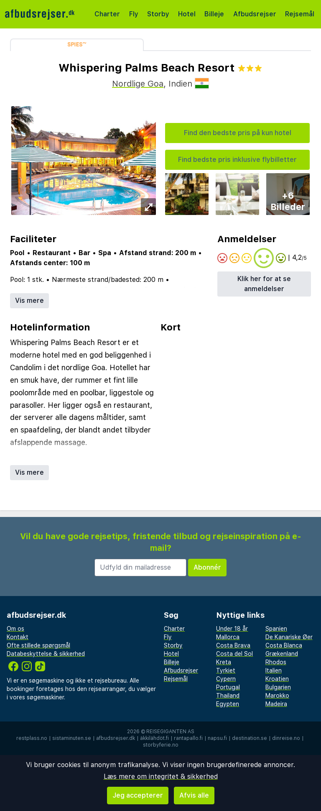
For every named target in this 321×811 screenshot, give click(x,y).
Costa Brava (233, 645)
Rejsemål (299, 14)
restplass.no (31, 738)
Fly (133, 14)
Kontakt (17, 637)
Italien (273, 670)
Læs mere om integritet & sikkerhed (161, 776)
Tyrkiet (225, 670)
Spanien (276, 628)
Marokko (277, 695)
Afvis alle (194, 795)
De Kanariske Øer (289, 637)
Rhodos (275, 662)
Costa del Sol (234, 653)
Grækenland (281, 653)
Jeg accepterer (137, 795)
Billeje (214, 14)
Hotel (187, 14)
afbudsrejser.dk (115, 738)
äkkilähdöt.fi (154, 738)
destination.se (249, 738)
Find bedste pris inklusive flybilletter (237, 160)
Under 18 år (232, 628)
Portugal (228, 687)
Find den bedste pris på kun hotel (237, 133)
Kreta (223, 662)
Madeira (276, 704)
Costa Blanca (283, 645)
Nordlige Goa (137, 84)
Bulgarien (278, 687)
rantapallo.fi (188, 738)
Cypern (226, 678)
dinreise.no (286, 738)
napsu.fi (217, 738)
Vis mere (29, 300)
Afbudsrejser (254, 14)
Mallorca (227, 637)
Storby (158, 14)
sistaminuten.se (71, 738)
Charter (107, 14)
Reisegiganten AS (170, 731)
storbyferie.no (160, 745)
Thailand (227, 695)
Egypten (227, 704)
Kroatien (277, 678)
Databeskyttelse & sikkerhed (46, 653)
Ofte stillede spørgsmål (38, 645)
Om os (15, 628)
